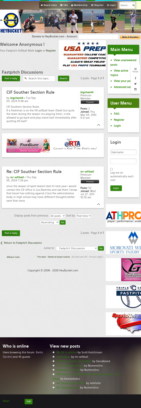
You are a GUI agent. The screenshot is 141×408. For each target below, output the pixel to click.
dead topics (63, 356)
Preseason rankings (68, 369)
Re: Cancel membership (70, 383)
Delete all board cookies (59, 257)
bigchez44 (16, 97)
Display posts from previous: (39, 215)
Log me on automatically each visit (122, 176)
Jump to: (49, 248)
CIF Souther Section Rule (34, 171)
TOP (28, 401)
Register (51, 50)
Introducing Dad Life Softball (74, 361)
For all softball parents (69, 365)
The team (41, 257)
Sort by (78, 215)
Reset (6, 401)
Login (38, 50)
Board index (14, 257)
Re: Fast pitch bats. (67, 387)
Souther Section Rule (30, 92)
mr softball (17, 177)
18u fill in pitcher (66, 352)
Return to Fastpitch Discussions (23, 242)
